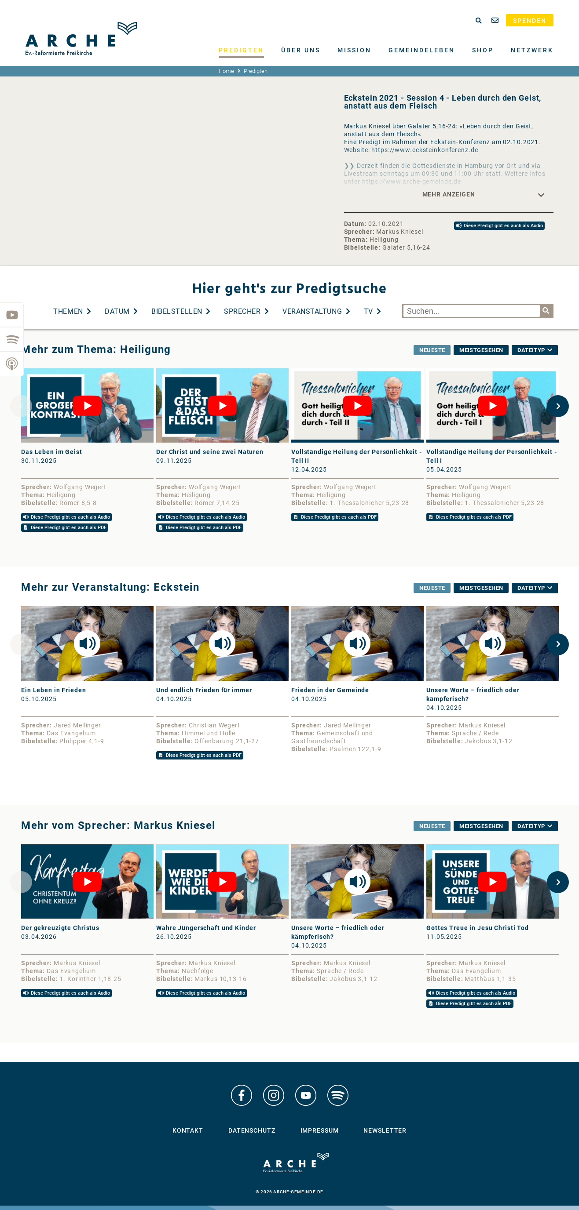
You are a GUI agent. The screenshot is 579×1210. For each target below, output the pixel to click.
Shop (483, 50)
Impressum (319, 1130)
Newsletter (385, 1130)
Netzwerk (532, 50)
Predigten (241, 50)
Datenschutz (251, 1130)
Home (226, 71)
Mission (354, 50)
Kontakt (187, 1130)
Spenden (529, 20)
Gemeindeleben (421, 50)
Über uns (300, 50)
